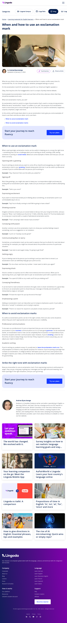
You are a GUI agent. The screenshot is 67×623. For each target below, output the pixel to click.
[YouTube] (33, 616)
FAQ (36, 591)
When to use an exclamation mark (17, 119)
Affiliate (37, 596)
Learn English (38, 573)
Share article (57, 71)
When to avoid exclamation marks (17, 123)
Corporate (5, 571)
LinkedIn (55, 414)
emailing (50, 335)
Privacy (33, 614)
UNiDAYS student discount (10, 596)
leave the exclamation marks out (48, 347)
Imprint (28, 614)
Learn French (38, 578)
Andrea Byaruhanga (16, 70)
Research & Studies (7, 583)
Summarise (43, 71)
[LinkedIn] (26, 616)
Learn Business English (41, 576)
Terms (39, 614)
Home (4, 19)
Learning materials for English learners (21, 19)
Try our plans (54, 133)
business (18, 330)
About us (4, 573)
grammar (50, 330)
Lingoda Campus (24, 11)
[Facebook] (37, 616)
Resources (5, 594)
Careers (4, 578)
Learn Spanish (39, 581)
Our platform (6, 591)
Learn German (39, 571)
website (23, 416)
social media (22, 155)
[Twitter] (30, 616)
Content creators (39, 594)
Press (3, 581)
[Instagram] (40, 616)
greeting (22, 167)
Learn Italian (38, 583)
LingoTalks (41, 11)
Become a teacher (43, 602)
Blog (53, 11)
